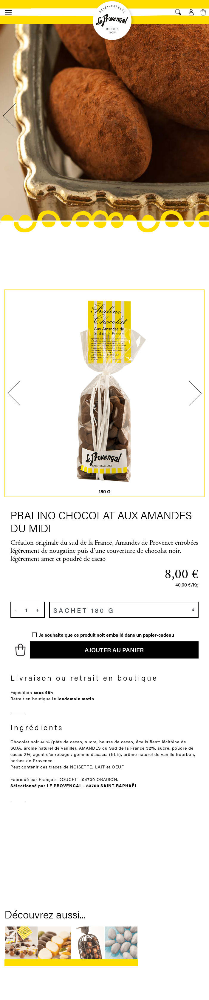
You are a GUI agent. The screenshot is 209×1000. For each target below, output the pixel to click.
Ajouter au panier (114, 649)
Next (199, 115)
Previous (10, 115)
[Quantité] (26, 609)
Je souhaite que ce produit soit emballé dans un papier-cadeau (106, 634)
